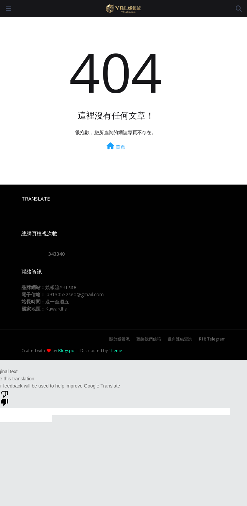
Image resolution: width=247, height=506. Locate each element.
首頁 (115, 146)
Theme (115, 350)
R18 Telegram (212, 339)
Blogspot (67, 350)
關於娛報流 (119, 339)
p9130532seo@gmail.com (75, 294)
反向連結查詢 (180, 339)
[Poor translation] (4, 398)
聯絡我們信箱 (148, 339)
